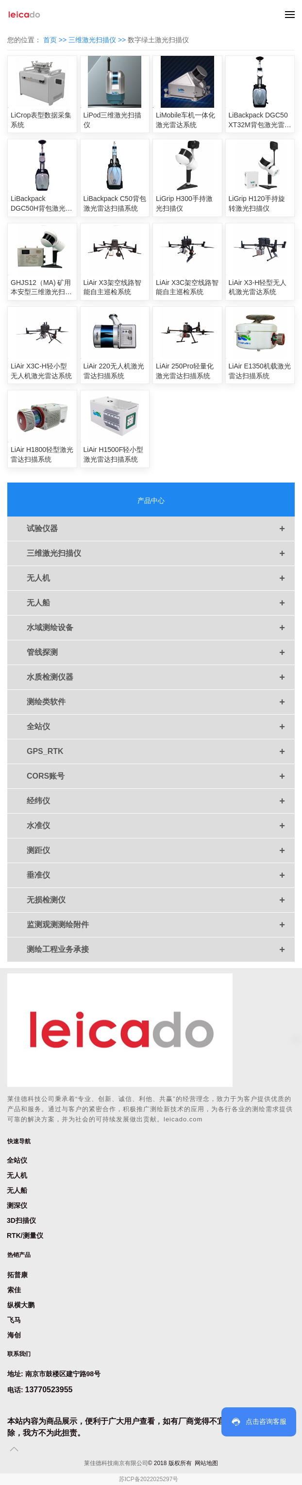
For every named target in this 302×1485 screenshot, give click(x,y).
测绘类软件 (161, 702)
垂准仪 (161, 875)
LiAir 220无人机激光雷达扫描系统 (114, 371)
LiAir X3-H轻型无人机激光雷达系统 (258, 287)
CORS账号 (161, 776)
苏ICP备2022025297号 (149, 1479)
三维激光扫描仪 (161, 553)
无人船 (161, 603)
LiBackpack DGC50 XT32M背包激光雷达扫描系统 (260, 120)
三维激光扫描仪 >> (98, 40)
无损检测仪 (161, 900)
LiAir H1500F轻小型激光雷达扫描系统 (114, 454)
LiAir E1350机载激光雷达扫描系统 (260, 371)
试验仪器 (161, 529)
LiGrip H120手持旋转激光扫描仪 (257, 203)
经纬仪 (161, 801)
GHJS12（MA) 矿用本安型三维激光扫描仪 (41, 288)
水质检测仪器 (161, 677)
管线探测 (161, 652)
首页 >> (55, 40)
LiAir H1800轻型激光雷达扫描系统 (42, 454)
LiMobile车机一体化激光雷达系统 (185, 120)
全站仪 (161, 727)
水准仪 (161, 826)
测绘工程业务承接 (161, 949)
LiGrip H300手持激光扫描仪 (184, 203)
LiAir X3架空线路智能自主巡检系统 (112, 287)
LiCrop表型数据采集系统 (41, 120)
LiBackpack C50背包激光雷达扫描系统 (115, 203)
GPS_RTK (161, 751)
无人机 (161, 578)
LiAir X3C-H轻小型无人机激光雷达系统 (41, 371)
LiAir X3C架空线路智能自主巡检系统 (187, 287)
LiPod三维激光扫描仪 (113, 120)
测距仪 (161, 850)
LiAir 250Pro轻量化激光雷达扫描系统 (185, 371)
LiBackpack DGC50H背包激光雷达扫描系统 (41, 204)
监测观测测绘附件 (161, 925)
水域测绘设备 (161, 628)
